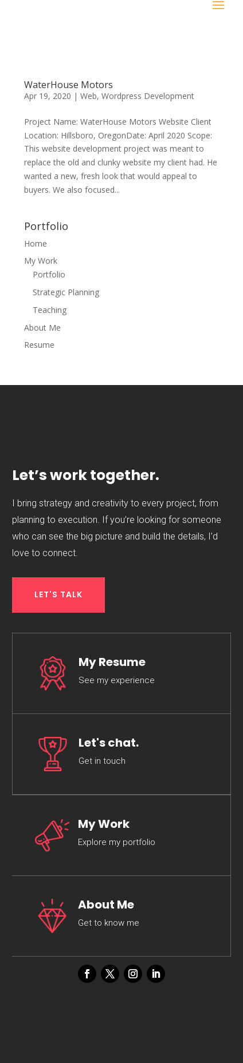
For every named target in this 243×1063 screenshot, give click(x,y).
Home (35, 243)
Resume (39, 344)
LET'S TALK (58, 594)
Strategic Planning (66, 292)
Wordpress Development (147, 95)
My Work (40, 260)
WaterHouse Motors (68, 84)
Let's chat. (109, 743)
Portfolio (49, 274)
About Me (42, 327)
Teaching (49, 309)
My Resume (112, 662)
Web (88, 95)
